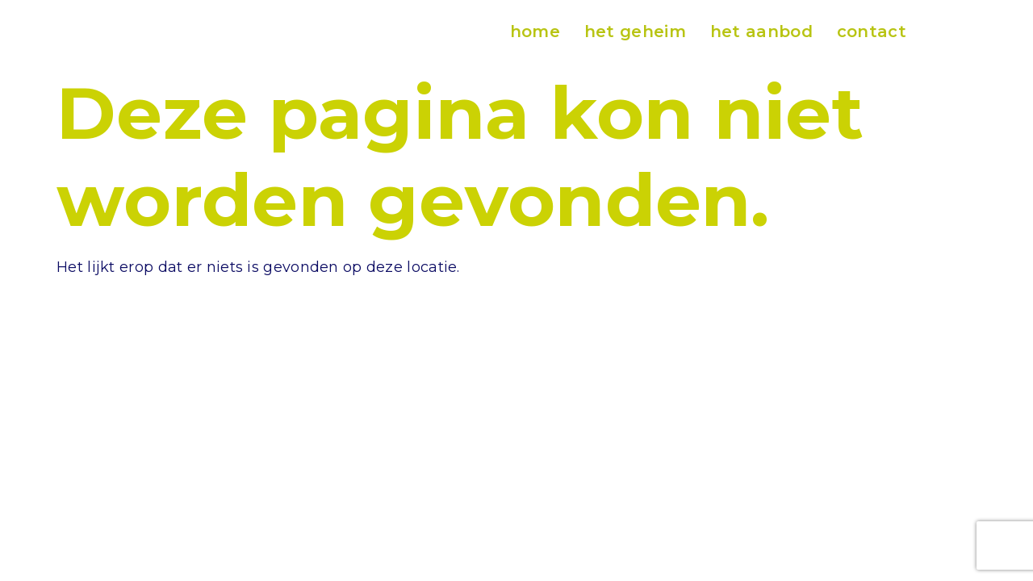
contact (871, 31)
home (535, 31)
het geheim (635, 31)
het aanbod (761, 31)
